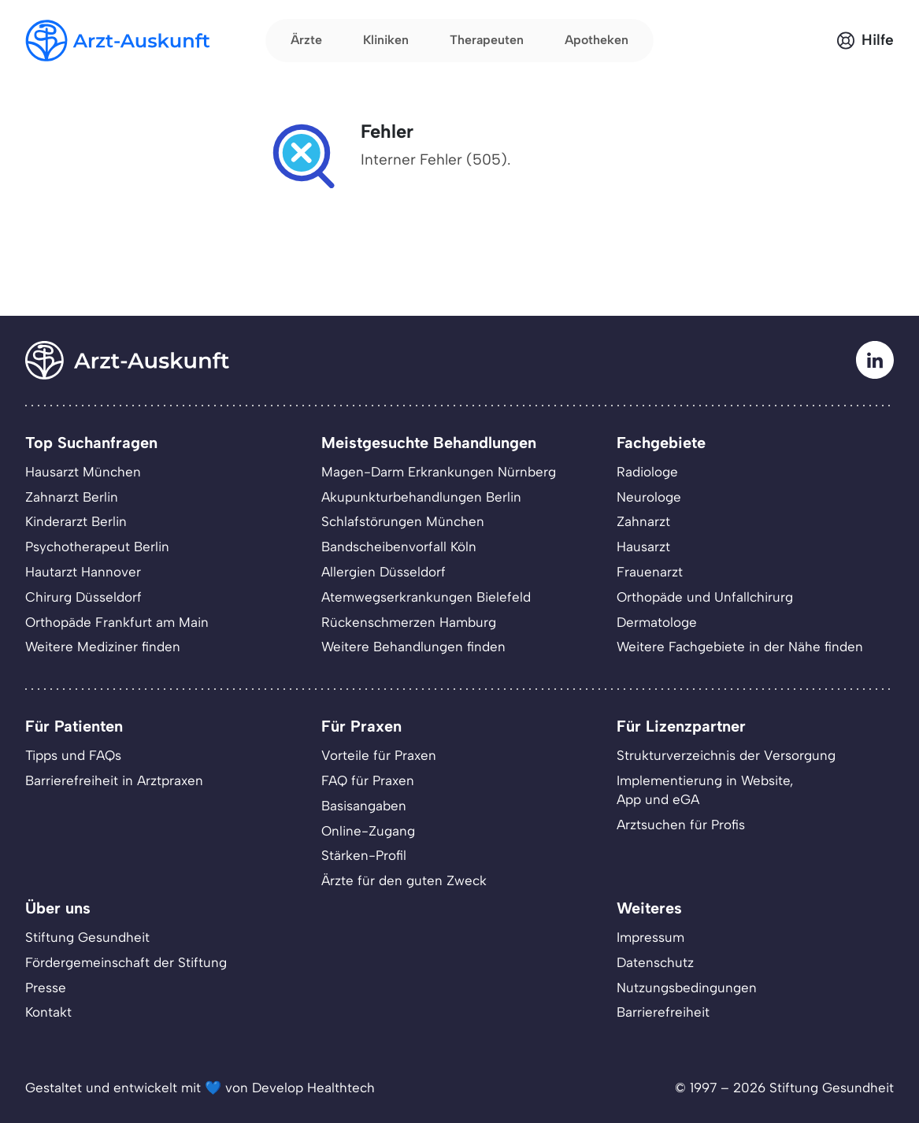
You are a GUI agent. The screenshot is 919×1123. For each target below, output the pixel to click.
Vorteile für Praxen (378, 755)
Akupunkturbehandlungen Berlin (421, 497)
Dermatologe (657, 622)
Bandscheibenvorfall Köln (398, 546)
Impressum (650, 937)
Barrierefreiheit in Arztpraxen (114, 780)
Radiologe (647, 472)
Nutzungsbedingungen (687, 987)
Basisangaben (363, 806)
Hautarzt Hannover (83, 572)
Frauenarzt (650, 572)
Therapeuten (487, 39)
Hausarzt (643, 546)
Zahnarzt (643, 521)
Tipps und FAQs (73, 755)
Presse (45, 987)
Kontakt (48, 1012)
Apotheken (596, 39)
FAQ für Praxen (367, 780)
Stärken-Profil (363, 855)
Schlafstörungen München (402, 521)
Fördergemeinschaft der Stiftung (126, 962)
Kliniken (386, 39)
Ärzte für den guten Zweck (404, 880)
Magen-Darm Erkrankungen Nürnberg (438, 472)
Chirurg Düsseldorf (83, 597)
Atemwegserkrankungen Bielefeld (426, 597)
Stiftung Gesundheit (87, 937)
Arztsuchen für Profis (681, 824)
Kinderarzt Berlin (76, 521)
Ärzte (306, 39)
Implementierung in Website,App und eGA (705, 790)
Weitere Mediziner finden (102, 646)
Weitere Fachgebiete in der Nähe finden (740, 646)
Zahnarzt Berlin (71, 497)
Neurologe (649, 497)
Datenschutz (655, 962)
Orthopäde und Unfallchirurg (705, 597)
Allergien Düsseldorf (383, 572)
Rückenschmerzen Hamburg (408, 622)
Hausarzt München (83, 472)
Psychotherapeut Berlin (97, 546)
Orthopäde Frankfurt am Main (117, 622)
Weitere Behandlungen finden (413, 646)
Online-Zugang (368, 831)
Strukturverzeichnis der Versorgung (726, 755)
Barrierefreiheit (663, 1012)
